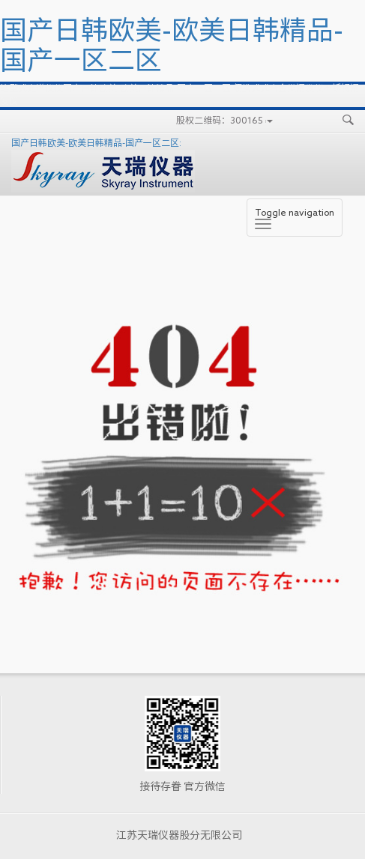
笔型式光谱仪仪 (31, 87)
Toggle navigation (294, 218)
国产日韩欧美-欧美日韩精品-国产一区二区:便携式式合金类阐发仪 (193, 87)
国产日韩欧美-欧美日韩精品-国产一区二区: (103, 165)
